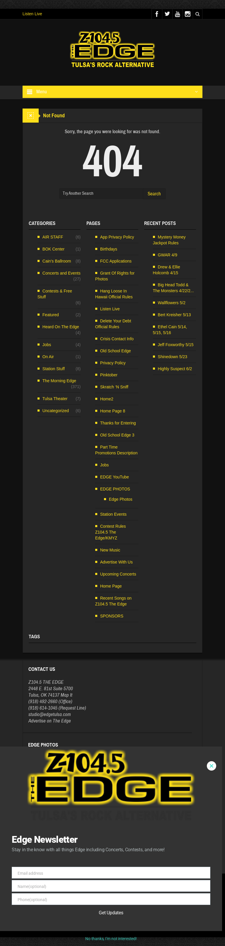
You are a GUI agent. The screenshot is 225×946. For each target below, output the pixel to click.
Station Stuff (53, 368)
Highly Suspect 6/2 (175, 368)
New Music (110, 550)
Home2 (106, 399)
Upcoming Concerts (118, 574)
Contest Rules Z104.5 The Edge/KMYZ (110, 532)
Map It (66, 695)
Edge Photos (120, 499)
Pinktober (108, 375)
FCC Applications (116, 261)
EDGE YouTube (114, 477)
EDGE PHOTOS (115, 489)
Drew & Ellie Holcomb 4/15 (166, 270)
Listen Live (32, 13)
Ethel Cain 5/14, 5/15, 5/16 (170, 329)
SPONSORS (111, 616)
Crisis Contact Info (117, 338)
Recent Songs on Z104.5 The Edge (113, 601)
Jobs (46, 344)
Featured (50, 314)
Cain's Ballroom (56, 261)
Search (154, 194)
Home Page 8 (112, 411)
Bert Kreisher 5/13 (174, 314)
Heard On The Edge (60, 326)
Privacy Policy (113, 363)
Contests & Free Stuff (55, 294)
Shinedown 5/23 (172, 356)
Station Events (113, 514)
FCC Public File (129, 924)
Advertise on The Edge (49, 721)
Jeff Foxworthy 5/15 (176, 344)
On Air (48, 356)
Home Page (111, 586)
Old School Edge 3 (117, 435)
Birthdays (108, 249)
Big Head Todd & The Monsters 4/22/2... (173, 287)
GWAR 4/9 (167, 255)
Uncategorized (55, 410)
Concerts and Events (61, 273)
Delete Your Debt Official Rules (113, 324)
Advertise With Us (116, 562)
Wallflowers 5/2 (171, 302)
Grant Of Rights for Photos (114, 276)
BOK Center (53, 249)
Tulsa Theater (55, 398)
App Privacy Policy (117, 237)
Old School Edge (115, 350)
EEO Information (103, 924)
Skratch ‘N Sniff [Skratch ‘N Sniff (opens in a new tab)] (114, 387)
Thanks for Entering (118, 423)
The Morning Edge (59, 380)
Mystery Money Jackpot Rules (169, 240)
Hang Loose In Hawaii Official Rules (114, 294)
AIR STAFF (52, 237)
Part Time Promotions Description (116, 450)
